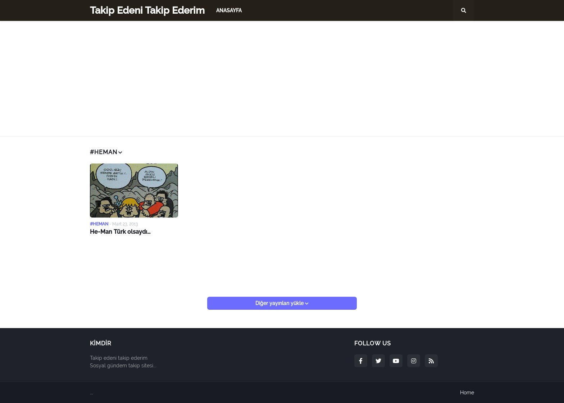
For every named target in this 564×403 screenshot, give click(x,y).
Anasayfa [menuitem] (229, 10)
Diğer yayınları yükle (280, 303)
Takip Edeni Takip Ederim (147, 10)
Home (467, 392)
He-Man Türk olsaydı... (120, 231)
